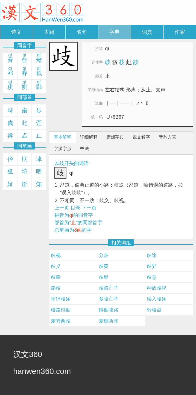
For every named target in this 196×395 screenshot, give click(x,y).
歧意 (152, 277)
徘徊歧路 (108, 310)
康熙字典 (115, 137)
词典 (147, 32)
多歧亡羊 (108, 299)
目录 (75, 208)
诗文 (16, 32)
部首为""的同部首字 (78, 222)
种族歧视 (156, 288)
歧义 (56, 266)
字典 (114, 32)
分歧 (104, 255)
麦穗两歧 (108, 321)
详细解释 (89, 137)
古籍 (49, 32)
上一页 (61, 208)
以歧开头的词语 (71, 163)
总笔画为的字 (73, 230)
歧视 (56, 255)
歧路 (56, 277)
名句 (82, 32)
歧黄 (104, 266)
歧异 (152, 266)
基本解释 (62, 137)
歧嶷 (104, 277)
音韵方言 (167, 137)
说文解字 (141, 137)
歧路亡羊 (108, 288)
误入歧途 (156, 299)
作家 (180, 32)
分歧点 (154, 310)
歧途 (152, 255)
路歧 (56, 288)
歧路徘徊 (61, 310)
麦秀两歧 (61, 321)
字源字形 (62, 148)
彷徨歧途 (61, 299)
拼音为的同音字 (73, 215)
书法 (84, 148)
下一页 (89, 208)
